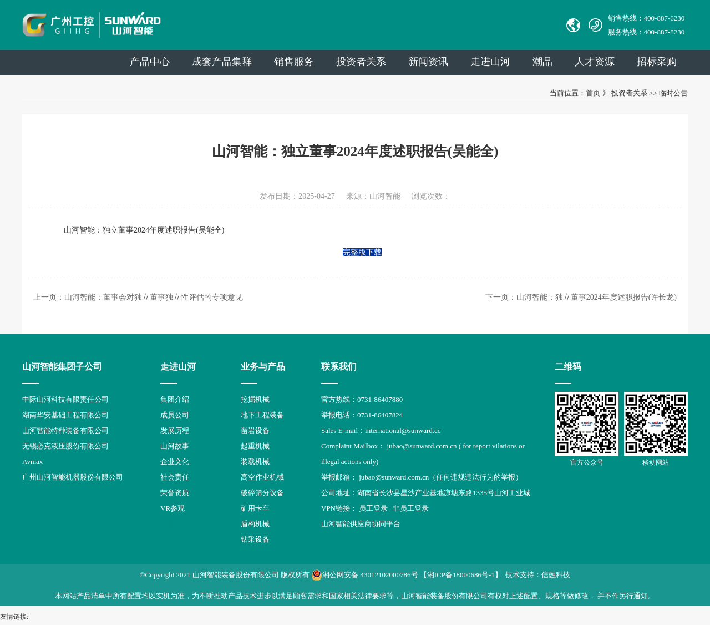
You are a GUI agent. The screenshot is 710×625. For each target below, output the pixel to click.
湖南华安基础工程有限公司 (65, 415)
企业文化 (174, 461)
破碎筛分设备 (262, 492)
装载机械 (255, 461)
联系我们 (339, 366)
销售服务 (294, 61)
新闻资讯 (428, 61)
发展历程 (174, 430)
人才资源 (595, 61)
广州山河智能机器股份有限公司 (72, 477)
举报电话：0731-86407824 (362, 415)
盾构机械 (255, 524)
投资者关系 (361, 61)
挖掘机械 (255, 399)
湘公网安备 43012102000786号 (364, 575)
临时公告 (673, 93)
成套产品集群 (222, 61)
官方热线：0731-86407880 (362, 399)
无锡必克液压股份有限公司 (65, 446)
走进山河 (490, 61)
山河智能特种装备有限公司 (65, 430)
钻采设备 (255, 539)
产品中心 (150, 61)
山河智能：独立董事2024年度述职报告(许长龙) (596, 297)
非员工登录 (411, 508)
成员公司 (174, 415)
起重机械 (255, 446)
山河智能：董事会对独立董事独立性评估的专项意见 (153, 297)
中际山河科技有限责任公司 (65, 399)
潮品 (542, 61)
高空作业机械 (262, 477)
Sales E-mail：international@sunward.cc (381, 430)
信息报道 (174, 524)
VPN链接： (340, 508)
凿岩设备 (255, 430)
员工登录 (373, 508)
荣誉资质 (174, 492)
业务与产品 (263, 366)
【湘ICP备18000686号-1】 (461, 575)
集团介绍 (174, 399)
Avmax (32, 461)
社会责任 (174, 477)
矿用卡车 (255, 508)
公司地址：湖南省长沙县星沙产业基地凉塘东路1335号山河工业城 (425, 492)
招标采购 (657, 61)
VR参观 (172, 508)
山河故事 (174, 446)
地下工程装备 (262, 415)
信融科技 (555, 575)
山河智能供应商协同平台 (360, 524)
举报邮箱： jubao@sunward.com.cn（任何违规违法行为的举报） (422, 477)
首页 (593, 93)
